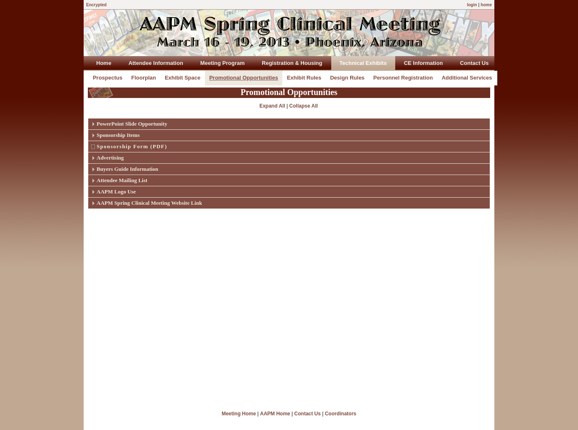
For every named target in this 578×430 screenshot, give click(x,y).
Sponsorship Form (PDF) (132, 146)
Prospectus (108, 78)
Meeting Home (239, 414)
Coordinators (340, 414)
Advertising (110, 157)
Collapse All (303, 106)
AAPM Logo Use (116, 191)
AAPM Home (275, 414)
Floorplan (143, 78)
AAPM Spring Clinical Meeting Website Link (149, 203)
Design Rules (347, 78)
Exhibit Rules (304, 78)
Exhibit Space (182, 78)
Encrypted (96, 5)
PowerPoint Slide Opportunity (132, 124)
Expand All (272, 106)
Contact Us (307, 414)
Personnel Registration (403, 78)
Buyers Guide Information (127, 169)
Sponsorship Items (118, 135)
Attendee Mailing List (122, 180)
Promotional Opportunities (243, 78)
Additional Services (467, 78)
